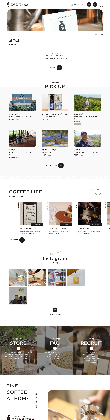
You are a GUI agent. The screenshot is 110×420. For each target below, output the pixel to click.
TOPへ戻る (51, 67)
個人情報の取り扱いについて (16, 411)
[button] (90, 192)
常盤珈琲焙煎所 (17, 4)
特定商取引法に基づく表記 (15, 414)
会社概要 (10, 407)
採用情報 (10, 409)
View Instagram (55, 293)
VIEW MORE (13, 240)
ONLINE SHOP (51, 165)
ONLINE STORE (77, 4)
